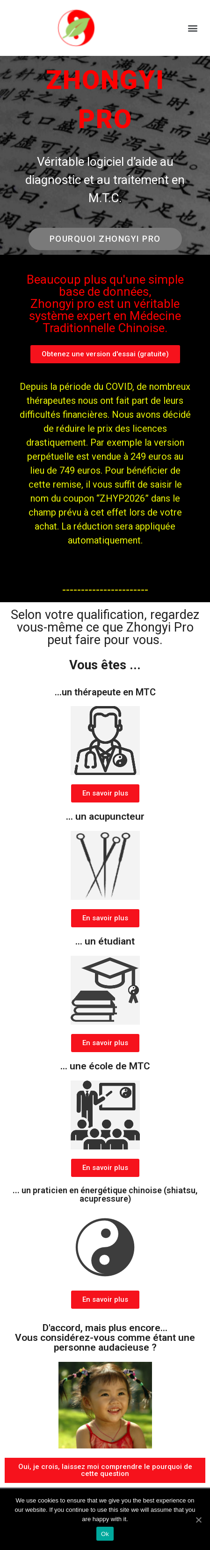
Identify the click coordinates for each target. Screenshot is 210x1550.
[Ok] (198, 1519)
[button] (193, 28)
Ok (105, 1533)
